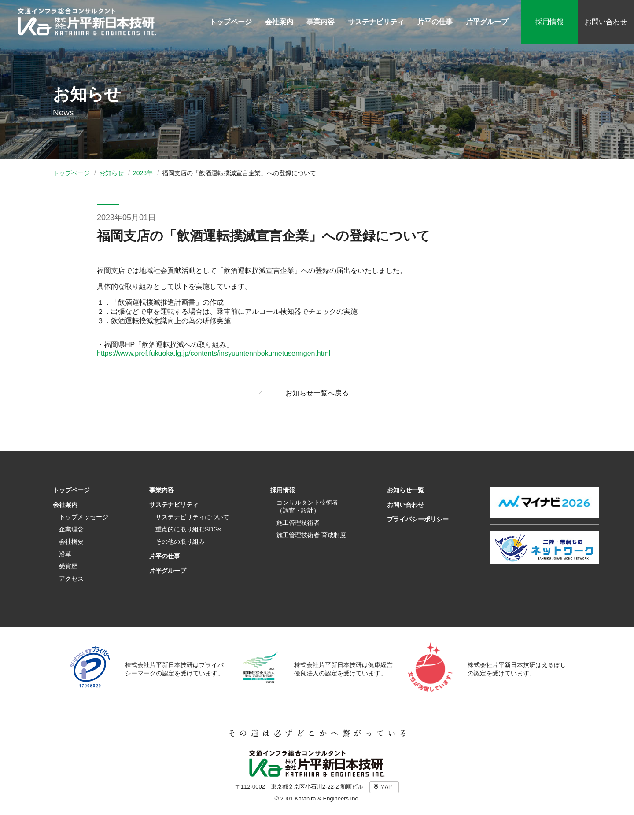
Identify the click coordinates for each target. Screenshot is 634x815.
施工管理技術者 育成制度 (311, 534)
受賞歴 (68, 566)
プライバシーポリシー (418, 519)
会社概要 (71, 541)
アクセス (71, 578)
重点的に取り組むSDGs (188, 529)
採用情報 (549, 22)
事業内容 (161, 490)
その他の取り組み (180, 541)
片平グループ (167, 570)
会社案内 (65, 504)
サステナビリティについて (192, 516)
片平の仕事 (164, 556)
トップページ (71, 173)
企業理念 (71, 529)
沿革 (65, 553)
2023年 (143, 173)
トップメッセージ (83, 516)
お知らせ (111, 173)
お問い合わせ (606, 22)
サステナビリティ (174, 504)
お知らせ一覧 (405, 490)
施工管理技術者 (298, 522)
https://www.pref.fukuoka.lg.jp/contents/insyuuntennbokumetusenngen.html (213, 353)
